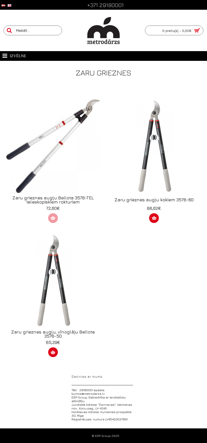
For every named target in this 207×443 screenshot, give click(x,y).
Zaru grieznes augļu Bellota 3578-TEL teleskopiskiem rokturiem (53, 199)
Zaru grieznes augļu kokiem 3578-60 (154, 199)
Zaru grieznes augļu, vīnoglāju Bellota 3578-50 (53, 334)
